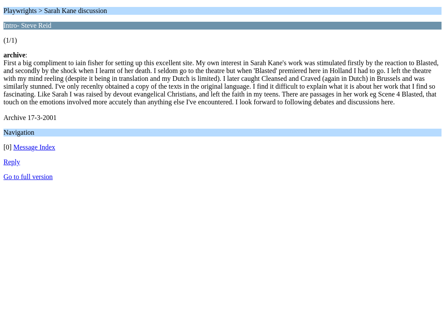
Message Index (34, 147)
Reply (11, 162)
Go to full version (28, 176)
